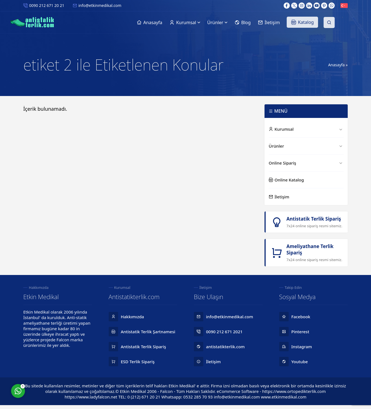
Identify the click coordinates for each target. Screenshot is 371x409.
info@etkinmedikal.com (99, 5)
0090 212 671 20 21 (46, 5)
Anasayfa (336, 64)
